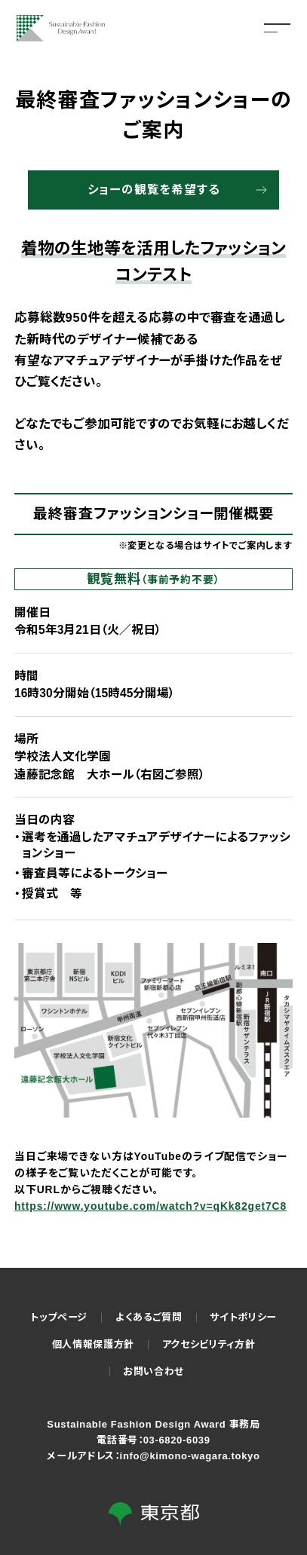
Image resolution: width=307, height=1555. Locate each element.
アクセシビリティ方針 (209, 1344)
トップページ (58, 1317)
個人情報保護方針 (93, 1344)
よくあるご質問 (149, 1317)
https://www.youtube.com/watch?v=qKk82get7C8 (150, 1206)
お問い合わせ (153, 1371)
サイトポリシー (243, 1317)
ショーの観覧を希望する (153, 189)
